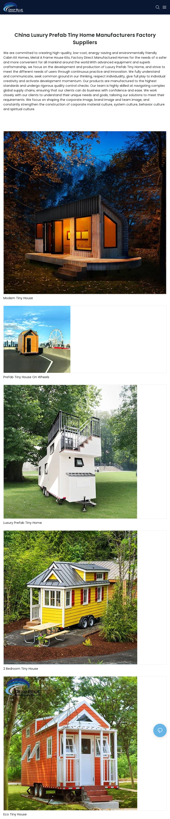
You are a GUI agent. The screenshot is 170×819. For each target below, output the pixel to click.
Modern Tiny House (18, 298)
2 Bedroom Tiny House (20, 668)
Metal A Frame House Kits (50, 57)
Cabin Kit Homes (16, 57)
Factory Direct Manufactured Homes (100, 57)
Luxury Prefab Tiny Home (22, 522)
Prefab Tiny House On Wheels (26, 377)
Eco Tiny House (15, 814)
